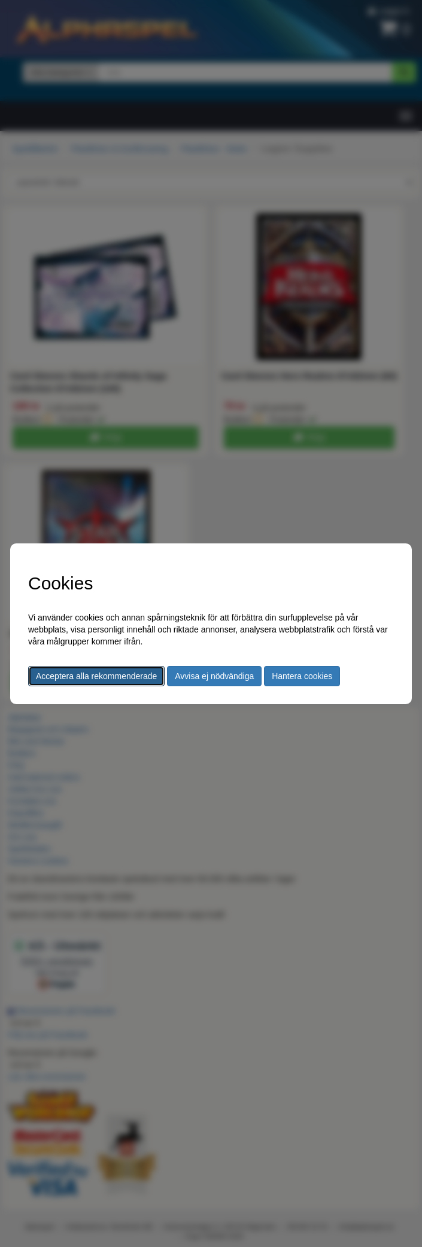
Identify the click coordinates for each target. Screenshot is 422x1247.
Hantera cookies (302, 676)
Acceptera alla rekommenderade (96, 676)
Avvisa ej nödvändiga (214, 676)
